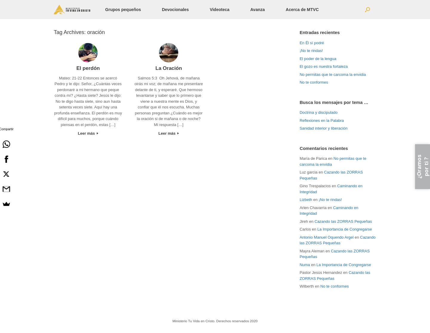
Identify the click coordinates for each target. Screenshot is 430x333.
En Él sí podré (312, 43)
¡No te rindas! (311, 50)
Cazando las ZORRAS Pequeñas (343, 221)
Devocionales (175, 9)
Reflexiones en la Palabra (322, 120)
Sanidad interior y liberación (323, 128)
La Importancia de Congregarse (344, 229)
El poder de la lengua (318, 58)
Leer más (88, 133)
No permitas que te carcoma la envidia (333, 74)
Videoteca (219, 9)
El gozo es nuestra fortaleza (324, 66)
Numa (305, 265)
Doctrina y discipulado (318, 112)
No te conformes (314, 82)
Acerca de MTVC (302, 9)
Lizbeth (306, 199)
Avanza (257, 9)
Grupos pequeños (123, 9)
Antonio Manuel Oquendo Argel (327, 237)
